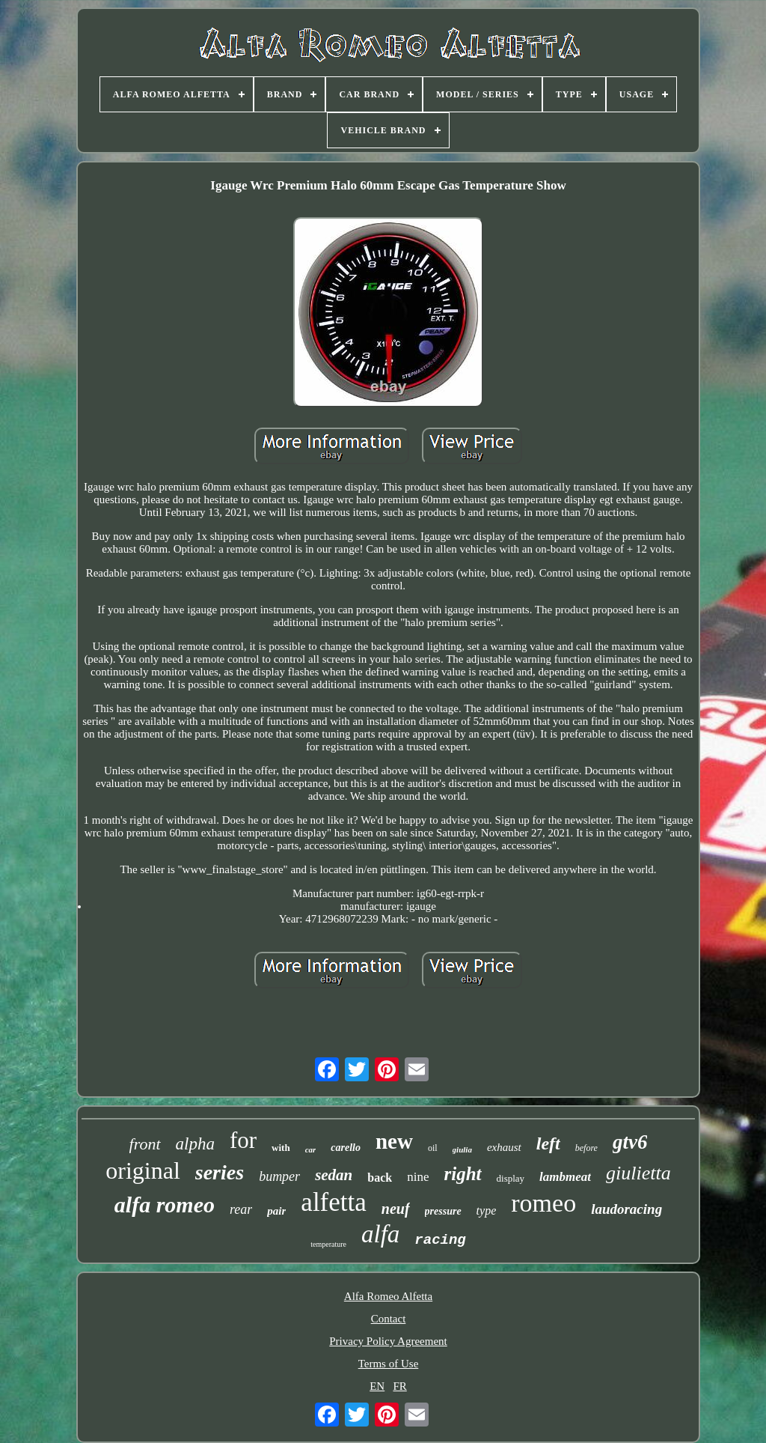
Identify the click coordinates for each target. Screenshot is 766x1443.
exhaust (504, 1147)
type (487, 1210)
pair (276, 1211)
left (548, 1143)
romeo (543, 1203)
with (281, 1147)
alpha (195, 1143)
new (394, 1141)
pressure (443, 1211)
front (145, 1143)
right (463, 1174)
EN (377, 1386)
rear (241, 1209)
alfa (380, 1234)
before (586, 1148)
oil (433, 1148)
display (511, 1178)
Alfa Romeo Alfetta (388, 1296)
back (379, 1177)
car (310, 1149)
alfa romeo (164, 1204)
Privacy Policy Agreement (388, 1341)
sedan (333, 1175)
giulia (462, 1149)
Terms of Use (388, 1364)
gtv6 (630, 1142)
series (219, 1172)
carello (346, 1147)
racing (439, 1240)
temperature (328, 1244)
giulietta (638, 1173)
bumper (279, 1176)
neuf (396, 1208)
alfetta (333, 1202)
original (142, 1170)
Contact (388, 1319)
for (243, 1140)
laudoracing (626, 1209)
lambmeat (565, 1177)
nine (418, 1177)
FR (399, 1386)
